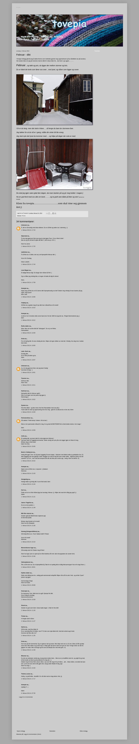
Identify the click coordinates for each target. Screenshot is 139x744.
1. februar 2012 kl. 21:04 (28, 484)
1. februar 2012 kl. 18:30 (28, 333)
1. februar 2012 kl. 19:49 (28, 412)
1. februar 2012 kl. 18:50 (28, 345)
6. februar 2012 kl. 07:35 (28, 693)
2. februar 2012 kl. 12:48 (28, 650)
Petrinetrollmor (26, 418)
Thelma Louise (25, 674)
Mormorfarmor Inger (27, 547)
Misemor (23, 656)
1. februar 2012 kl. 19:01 (28, 372)
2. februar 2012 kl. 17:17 (28, 679)
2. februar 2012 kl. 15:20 (28, 668)
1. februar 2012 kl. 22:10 (28, 542)
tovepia (18, 7)
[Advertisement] (52, 714)
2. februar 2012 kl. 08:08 (28, 585)
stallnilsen (24, 252)
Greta (23, 338)
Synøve (23, 405)
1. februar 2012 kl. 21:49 (28, 507)
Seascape (24, 591)
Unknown (24, 225)
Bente (40, 59)
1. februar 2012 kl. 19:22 (28, 399)
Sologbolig (24, 479)
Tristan (23, 616)
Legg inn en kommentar (26, 697)
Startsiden (52, 731)
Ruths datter (25, 326)
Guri (22, 490)
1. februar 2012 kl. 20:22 (28, 461)
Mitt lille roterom (26, 513)
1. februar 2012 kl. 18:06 (28, 297)
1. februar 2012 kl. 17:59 (28, 282)
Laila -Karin (24, 351)
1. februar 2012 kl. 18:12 (28, 320)
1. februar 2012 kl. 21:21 (28, 497)
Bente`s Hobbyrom (27, 452)
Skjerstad (24, 236)
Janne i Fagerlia (26, 502)
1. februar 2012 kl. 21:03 (28, 473)
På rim (24, 215)
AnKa (23, 436)
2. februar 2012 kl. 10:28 (28, 599)
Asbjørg (23, 303)
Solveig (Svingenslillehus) (29, 531)
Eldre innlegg (83, 731)
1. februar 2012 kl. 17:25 (28, 246)
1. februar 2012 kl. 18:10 (28, 307)
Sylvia (23, 627)
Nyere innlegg (21, 731)
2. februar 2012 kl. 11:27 (28, 621)
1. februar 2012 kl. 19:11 (28, 385)
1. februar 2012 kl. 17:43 (28, 264)
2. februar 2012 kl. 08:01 (28, 567)
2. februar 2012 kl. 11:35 (28, 635)
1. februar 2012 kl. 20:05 (28, 446)
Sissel (23, 605)
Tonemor (24, 378)
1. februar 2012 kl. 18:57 (28, 360)
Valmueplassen (26, 562)
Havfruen (24, 391)
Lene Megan (25, 270)
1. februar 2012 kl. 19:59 (28, 430)
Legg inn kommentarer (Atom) (32, 734)
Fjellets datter (25, 573)
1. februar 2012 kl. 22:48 (28, 556)
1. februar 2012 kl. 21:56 (28, 525)
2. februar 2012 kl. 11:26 (28, 610)
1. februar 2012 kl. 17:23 (28, 230)
